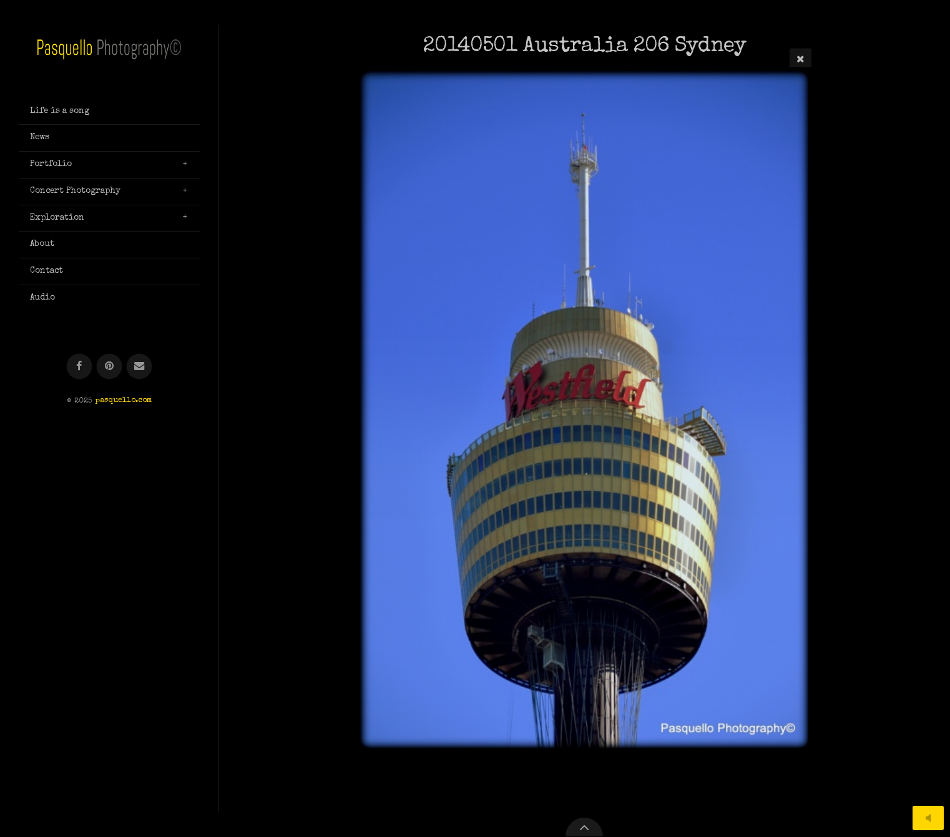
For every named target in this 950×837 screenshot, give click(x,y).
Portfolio (51, 164)
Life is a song (59, 111)
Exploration (57, 217)
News (39, 137)
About (42, 244)
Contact (46, 271)
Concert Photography (75, 191)
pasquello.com (123, 401)
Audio (42, 297)
